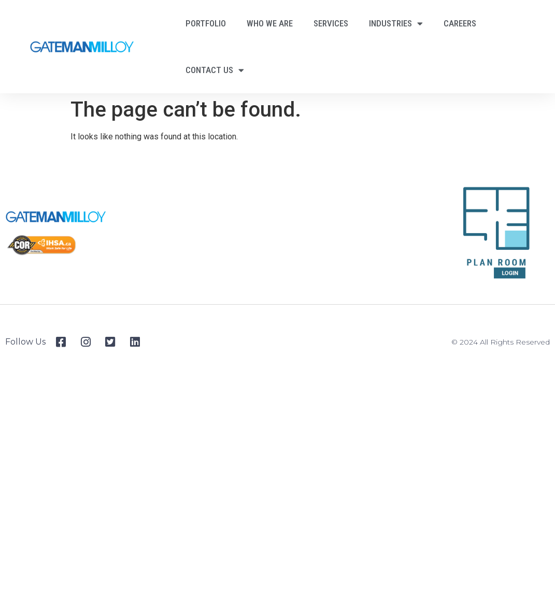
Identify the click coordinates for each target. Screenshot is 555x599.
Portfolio (206, 23)
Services (331, 23)
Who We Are (270, 23)
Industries (396, 23)
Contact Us (215, 70)
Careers (460, 23)
